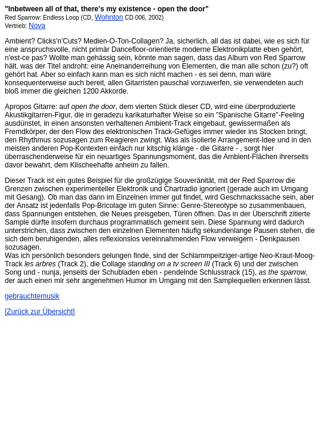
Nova (37, 25)
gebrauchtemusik (32, 296)
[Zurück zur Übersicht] (40, 311)
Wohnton (109, 17)
